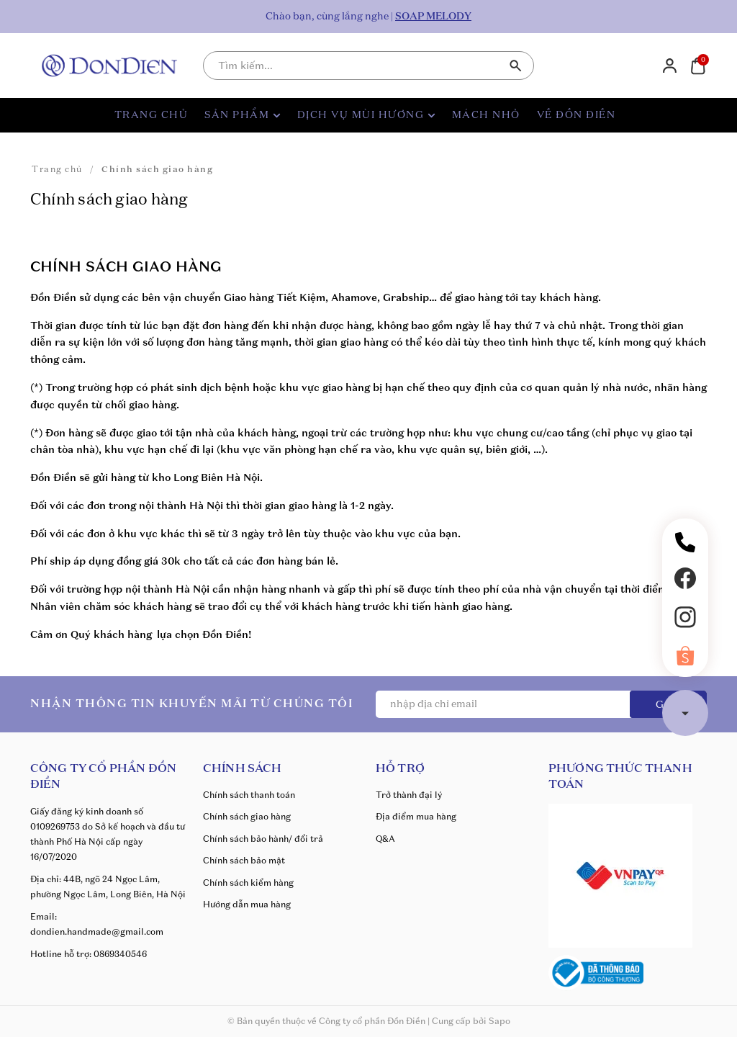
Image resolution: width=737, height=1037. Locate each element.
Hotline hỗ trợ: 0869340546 (88, 953)
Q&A (385, 838)
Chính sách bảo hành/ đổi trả (263, 838)
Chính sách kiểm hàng (248, 882)
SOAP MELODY (433, 17)
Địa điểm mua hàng (416, 816)
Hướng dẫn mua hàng (247, 904)
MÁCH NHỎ (486, 115)
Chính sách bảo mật (244, 860)
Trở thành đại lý (409, 794)
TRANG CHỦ (151, 115)
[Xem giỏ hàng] (698, 64)
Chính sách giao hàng (247, 816)
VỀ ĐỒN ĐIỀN (576, 115)
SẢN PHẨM (242, 115)
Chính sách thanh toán (249, 794)
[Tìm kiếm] (516, 65)
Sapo (499, 1020)
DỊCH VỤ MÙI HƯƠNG (366, 115)
